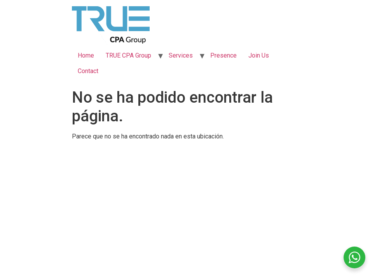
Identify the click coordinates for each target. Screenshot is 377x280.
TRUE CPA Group (128, 55)
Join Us (258, 55)
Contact (88, 71)
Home (86, 55)
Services (181, 55)
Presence (223, 55)
